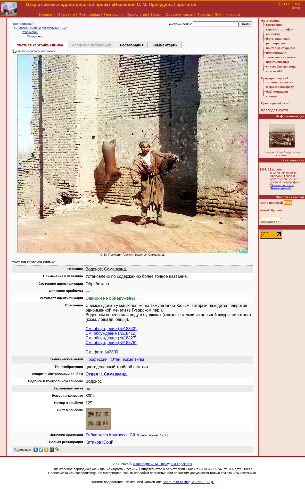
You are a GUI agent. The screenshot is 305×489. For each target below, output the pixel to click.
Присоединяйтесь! (275, 103)
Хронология (137, 14)
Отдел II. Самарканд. (107, 374)
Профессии (97, 359)
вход (296, 8)
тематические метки (280, 57)
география (274, 24)
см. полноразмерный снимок (34, 51)
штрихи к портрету (280, 86)
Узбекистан (30, 32)
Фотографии (89, 14)
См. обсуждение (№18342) (111, 329)
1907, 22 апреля (271, 169)
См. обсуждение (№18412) (111, 333)
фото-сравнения (278, 38)
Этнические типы (127, 359)
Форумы (204, 14)
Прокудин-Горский (274, 78)
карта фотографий (279, 29)
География (113, 14)
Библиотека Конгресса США (112, 435)
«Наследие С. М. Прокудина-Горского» (162, 464)
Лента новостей (271, 202)
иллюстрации (276, 52)
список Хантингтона (280, 66)
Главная (46, 14)
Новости (233, 14)
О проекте (66, 14)
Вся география (23, 23)
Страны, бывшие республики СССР (42, 27)
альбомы (273, 34)
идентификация (278, 61)
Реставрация (132, 45)
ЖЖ (218, 14)
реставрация (275, 43)
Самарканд (34, 36)
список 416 (274, 71)
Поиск (156, 14)
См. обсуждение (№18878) (111, 342)
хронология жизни (279, 82)
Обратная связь (179, 14)
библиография (277, 91)
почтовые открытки (280, 48)
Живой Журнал (271, 210)
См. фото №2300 (102, 352)
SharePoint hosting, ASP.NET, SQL (188, 482)
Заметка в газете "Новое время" (282, 187)
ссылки (271, 96)
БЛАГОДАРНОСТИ (274, 110)
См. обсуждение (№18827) (111, 338)
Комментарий (165, 45)
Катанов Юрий (99, 442)
